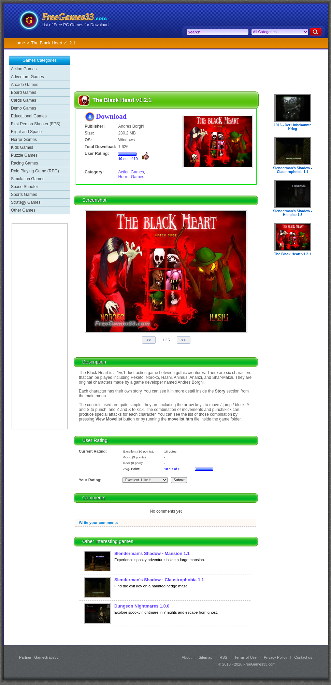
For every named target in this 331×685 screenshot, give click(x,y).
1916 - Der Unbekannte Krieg (292, 127)
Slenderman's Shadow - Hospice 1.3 (292, 213)
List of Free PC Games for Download (75, 25)
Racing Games (24, 163)
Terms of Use (245, 657)
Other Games (23, 210)
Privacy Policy (275, 657)
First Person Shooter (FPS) (35, 124)
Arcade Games (24, 84)
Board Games (23, 92)
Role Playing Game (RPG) (35, 171)
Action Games (24, 69)
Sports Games (24, 194)
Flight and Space (26, 131)
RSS (224, 657)
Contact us (303, 657)
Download (111, 116)
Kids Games (22, 147)
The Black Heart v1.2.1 (292, 254)
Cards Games (23, 100)
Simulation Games (27, 178)
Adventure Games (27, 76)
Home (19, 42)
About (186, 657)
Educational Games (29, 116)
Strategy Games (26, 202)
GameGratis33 (46, 657)
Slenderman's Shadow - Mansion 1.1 (152, 553)
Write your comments (98, 522)
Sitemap (205, 657)
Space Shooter (24, 186)
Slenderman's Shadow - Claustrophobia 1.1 (159, 579)
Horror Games (24, 139)
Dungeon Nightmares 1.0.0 (141, 606)
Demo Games (23, 108)
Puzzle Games (24, 155)
